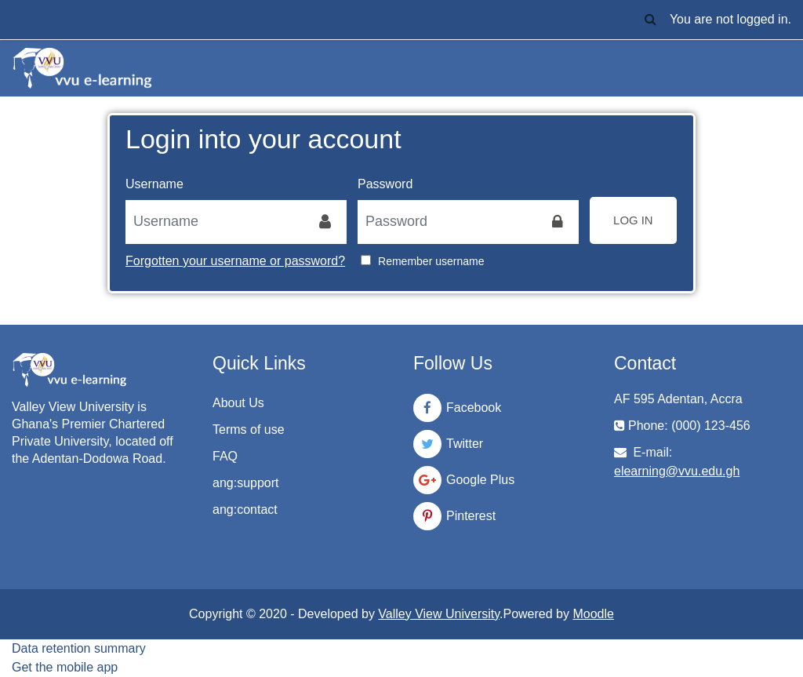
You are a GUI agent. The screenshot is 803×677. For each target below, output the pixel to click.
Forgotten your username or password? (235, 261)
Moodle (592, 614)
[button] (651, 19)
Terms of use (249, 429)
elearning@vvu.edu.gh (676, 471)
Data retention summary (79, 648)
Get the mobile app (65, 667)
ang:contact (245, 509)
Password (385, 184)
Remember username (431, 261)
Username (154, 184)
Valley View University (439, 614)
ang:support (246, 483)
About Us (238, 402)
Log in (633, 220)
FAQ (225, 456)
